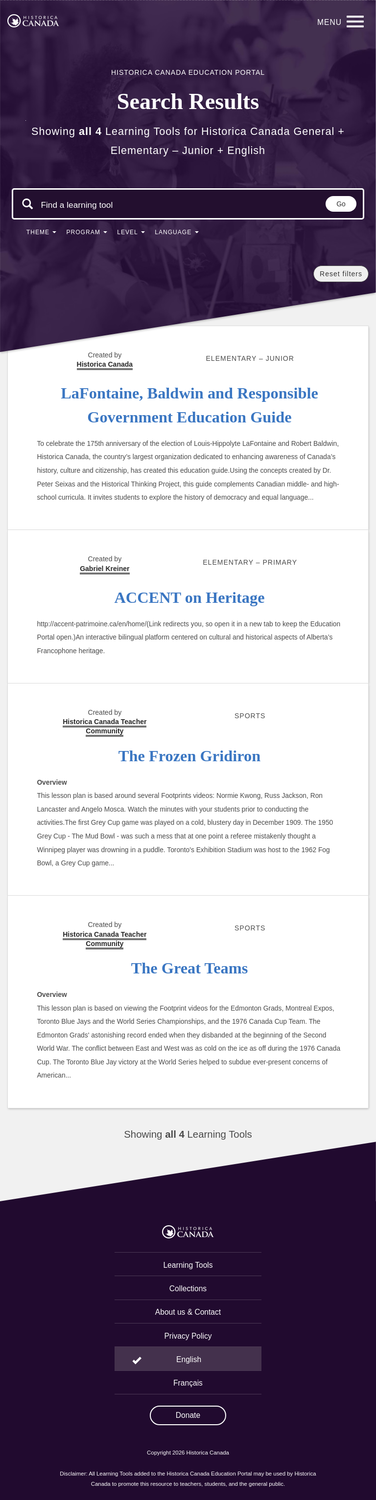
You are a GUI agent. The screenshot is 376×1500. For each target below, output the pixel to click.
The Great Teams (189, 968)
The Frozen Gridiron (189, 756)
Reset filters (341, 274)
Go (341, 204)
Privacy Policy (188, 1336)
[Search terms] (77, 205)
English (188, 1359)
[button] (41, 234)
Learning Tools (187, 1265)
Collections (188, 1288)
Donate (188, 1415)
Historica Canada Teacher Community (104, 726)
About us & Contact (188, 1312)
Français (188, 1383)
